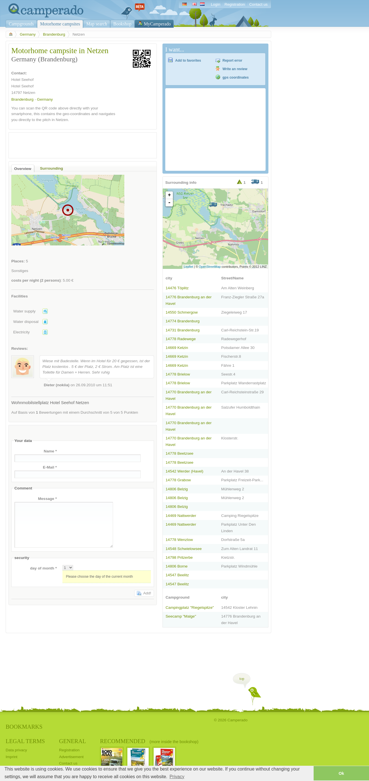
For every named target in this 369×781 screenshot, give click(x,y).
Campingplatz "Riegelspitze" (190, 607)
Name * (50, 451)
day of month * (43, 568)
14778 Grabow (178, 480)
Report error (232, 60)
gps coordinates (236, 77)
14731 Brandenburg (182, 330)
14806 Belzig (177, 489)
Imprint (12, 757)
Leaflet (188, 266)
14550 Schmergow (181, 312)
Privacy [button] (177, 776)
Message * (47, 499)
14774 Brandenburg (182, 321)
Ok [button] (341, 773)
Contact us (258, 4)
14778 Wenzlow (179, 540)
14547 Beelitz (177, 575)
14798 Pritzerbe (179, 557)
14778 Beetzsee (179, 453)
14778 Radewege (181, 339)
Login (215, 4)
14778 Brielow (178, 374)
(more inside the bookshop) (173, 741)
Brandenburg (54, 34)
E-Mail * (50, 467)
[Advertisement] (78, 143)
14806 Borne (177, 566)
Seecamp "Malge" (181, 616)
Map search (96, 23)
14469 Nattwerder (181, 516)
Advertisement (71, 757)
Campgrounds (21, 23)
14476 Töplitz (177, 288)
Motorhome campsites (60, 23)
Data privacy (16, 750)
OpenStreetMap (210, 266)
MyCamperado (157, 23)
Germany (28, 34)
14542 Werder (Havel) (184, 471)
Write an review (235, 69)
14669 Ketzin (177, 348)
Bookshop (122, 23)
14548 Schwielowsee (184, 549)
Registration (234, 4)
